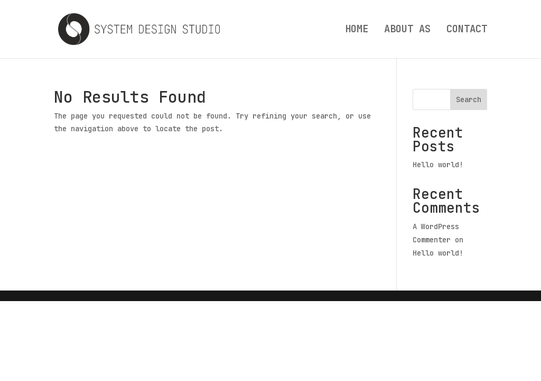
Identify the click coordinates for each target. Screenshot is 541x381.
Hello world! (438, 164)
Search (468, 99)
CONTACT (466, 30)
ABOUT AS (407, 30)
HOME (356, 30)
